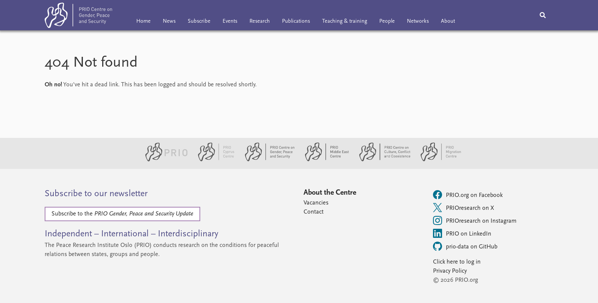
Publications (296, 21)
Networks (418, 21)
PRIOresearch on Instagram (475, 220)
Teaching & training (344, 21)
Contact (314, 212)
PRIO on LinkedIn (462, 233)
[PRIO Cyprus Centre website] (213, 160)
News (169, 21)
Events (230, 21)
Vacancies (316, 203)
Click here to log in (457, 262)
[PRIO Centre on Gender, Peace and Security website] (267, 160)
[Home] (78, 17)
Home (143, 21)
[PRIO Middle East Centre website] (324, 160)
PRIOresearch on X (463, 207)
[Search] (543, 15)
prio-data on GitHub (465, 246)
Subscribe (199, 21)
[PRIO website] (163, 160)
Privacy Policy (450, 271)
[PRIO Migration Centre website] (436, 160)
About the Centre (330, 193)
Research (259, 21)
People (387, 21)
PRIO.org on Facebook (468, 194)
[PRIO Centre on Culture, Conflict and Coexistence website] (382, 160)
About (448, 21)
